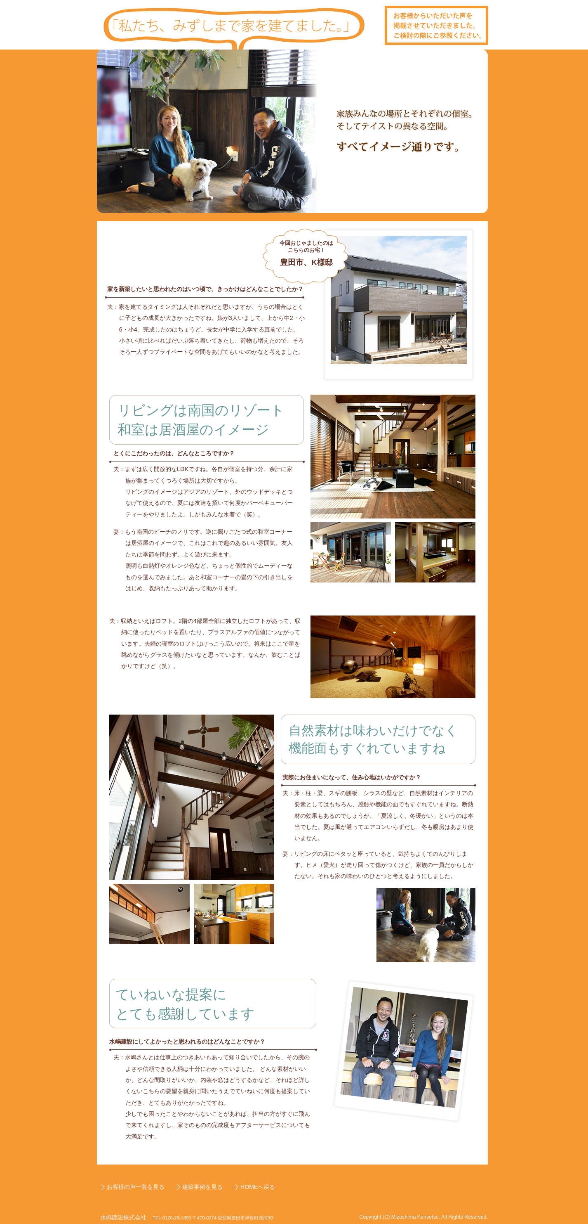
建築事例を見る (202, 1187)
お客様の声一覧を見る (136, 1187)
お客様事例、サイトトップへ (294, 25)
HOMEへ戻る (257, 1187)
